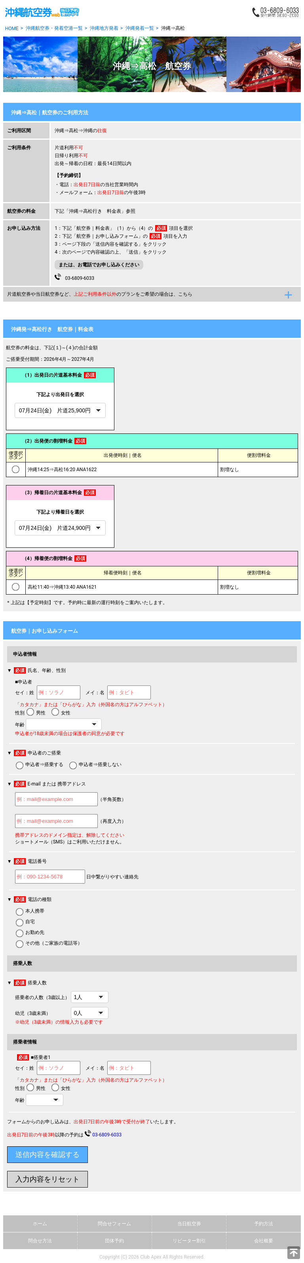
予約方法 (263, 1223)
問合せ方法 (40, 1241)
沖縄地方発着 (104, 28)
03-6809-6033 (74, 277)
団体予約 (114, 1241)
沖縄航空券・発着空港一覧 (54, 28)
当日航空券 (189, 1223)
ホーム (40, 1223)
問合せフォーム (114, 1223)
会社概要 (263, 1241)
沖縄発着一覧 (139, 28)
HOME (12, 28)
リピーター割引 (189, 1241)
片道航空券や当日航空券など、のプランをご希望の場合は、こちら (99, 294)
